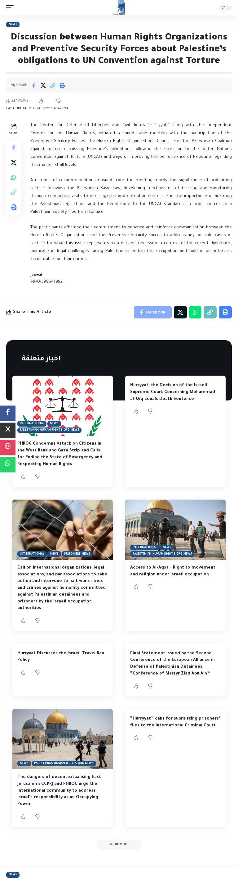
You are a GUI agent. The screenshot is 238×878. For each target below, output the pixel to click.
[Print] (62, 85)
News (13, 24)
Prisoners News (77, 554)
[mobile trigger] (11, 7)
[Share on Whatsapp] (13, 177)
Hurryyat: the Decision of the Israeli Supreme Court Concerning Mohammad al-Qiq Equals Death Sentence (172, 392)
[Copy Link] (52, 85)
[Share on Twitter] (43, 85)
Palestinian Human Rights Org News (49, 430)
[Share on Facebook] (33, 85)
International (32, 423)
